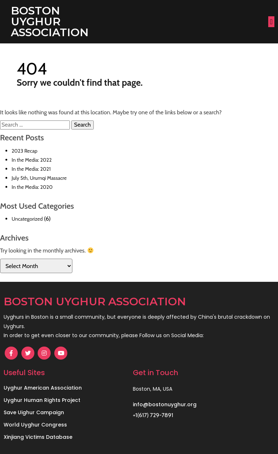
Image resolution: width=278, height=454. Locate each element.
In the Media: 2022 (32, 160)
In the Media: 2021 (31, 169)
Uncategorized (27, 219)
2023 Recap (24, 151)
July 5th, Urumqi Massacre (39, 178)
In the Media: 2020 (32, 187)
